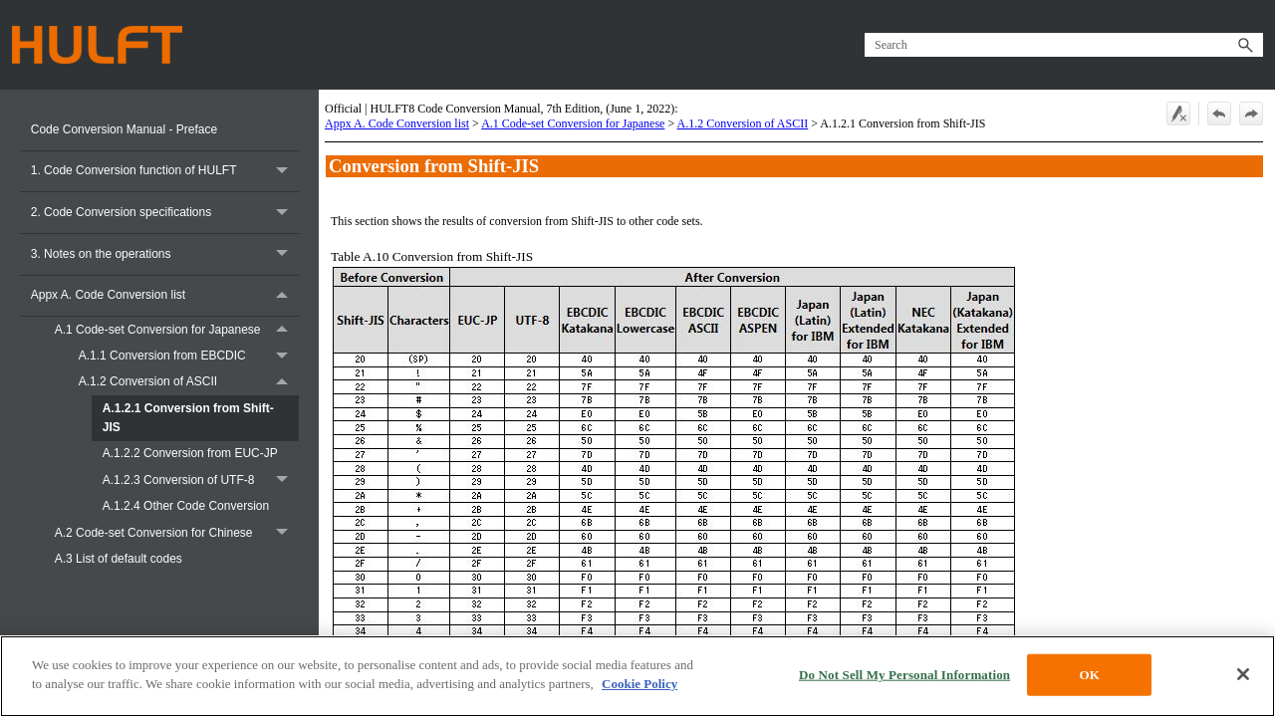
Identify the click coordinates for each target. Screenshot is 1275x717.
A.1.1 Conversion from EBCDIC (189, 356)
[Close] (1243, 674)
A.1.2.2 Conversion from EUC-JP (190, 453)
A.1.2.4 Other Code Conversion (186, 506)
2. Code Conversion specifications (165, 212)
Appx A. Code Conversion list (165, 296)
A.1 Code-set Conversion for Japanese (177, 330)
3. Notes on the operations (165, 254)
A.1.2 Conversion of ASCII (189, 382)
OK (1089, 674)
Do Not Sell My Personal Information (904, 674)
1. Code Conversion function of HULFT (165, 171)
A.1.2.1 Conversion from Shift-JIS (188, 417)
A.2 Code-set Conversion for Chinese (177, 533)
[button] (1245, 45)
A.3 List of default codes (118, 559)
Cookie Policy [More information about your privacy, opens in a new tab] (639, 683)
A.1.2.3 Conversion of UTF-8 (201, 480)
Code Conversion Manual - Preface (124, 129)
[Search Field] (1064, 45)
